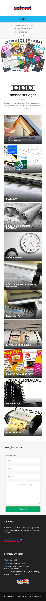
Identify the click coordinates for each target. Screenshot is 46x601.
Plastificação (14, 433)
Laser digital (13, 316)
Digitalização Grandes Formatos (18, 227)
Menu (23, 19)
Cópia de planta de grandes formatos (21, 285)
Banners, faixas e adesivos (20, 374)
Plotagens (12, 199)
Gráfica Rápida (14, 257)
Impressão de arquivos (18, 345)
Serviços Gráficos (16, 170)
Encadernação (14, 403)
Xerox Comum (13, 140)
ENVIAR (23, 509)
